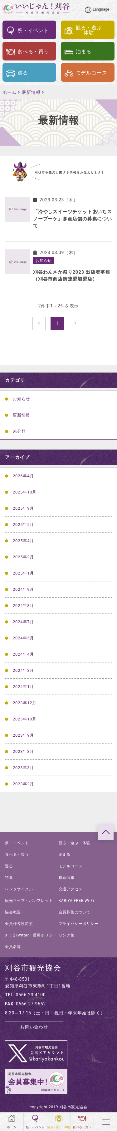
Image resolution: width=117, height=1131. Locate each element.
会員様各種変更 (19, 924)
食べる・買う (17, 854)
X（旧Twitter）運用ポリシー (31, 935)
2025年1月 (23, 573)
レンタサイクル (19, 889)
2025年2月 (23, 557)
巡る (9, 866)
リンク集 (67, 935)
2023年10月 (25, 719)
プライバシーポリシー (79, 924)
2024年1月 (23, 686)
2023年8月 (23, 751)
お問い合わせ (34, 1026)
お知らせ (21, 399)
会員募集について (74, 912)
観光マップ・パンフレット (29, 900)
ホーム (9, 92)
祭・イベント (17, 843)
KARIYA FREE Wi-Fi (76, 900)
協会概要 (13, 912)
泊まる (65, 854)
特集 (9, 877)
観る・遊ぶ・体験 (74, 843)
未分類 (19, 431)
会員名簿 (13, 947)
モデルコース (71, 866)
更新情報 (21, 415)
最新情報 (31, 92)
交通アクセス (71, 889)
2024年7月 (23, 621)
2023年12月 (25, 702)
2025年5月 (23, 524)
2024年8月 (23, 605)
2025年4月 (23, 540)
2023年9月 (23, 735)
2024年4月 (23, 654)
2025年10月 (25, 492)
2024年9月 (23, 589)
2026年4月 (23, 476)
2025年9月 (23, 508)
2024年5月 (23, 638)
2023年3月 (23, 767)
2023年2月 (23, 784)
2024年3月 (23, 670)
